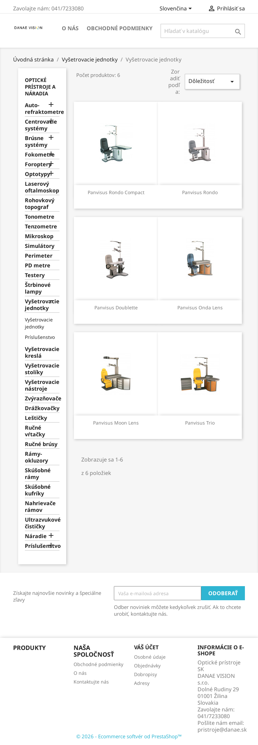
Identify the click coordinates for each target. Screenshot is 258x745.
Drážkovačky (42, 408)
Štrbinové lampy (38, 288)
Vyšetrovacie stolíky (42, 369)
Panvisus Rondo (200, 192)
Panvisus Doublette (116, 307)
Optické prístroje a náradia (40, 87)
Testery (35, 275)
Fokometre (40, 154)
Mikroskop (39, 236)
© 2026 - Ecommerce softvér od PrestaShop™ (129, 736)
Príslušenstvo (40, 337)
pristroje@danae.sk (222, 729)
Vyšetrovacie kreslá (42, 352)
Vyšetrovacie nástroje (42, 385)
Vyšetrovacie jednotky (42, 305)
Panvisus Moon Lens (116, 423)
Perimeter (38, 255)
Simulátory (39, 246)
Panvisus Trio (200, 423)
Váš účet (146, 647)
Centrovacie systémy (41, 125)
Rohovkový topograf (39, 204)
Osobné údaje (150, 657)
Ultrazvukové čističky (42, 523)
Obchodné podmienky (120, 28)
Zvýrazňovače (42, 398)
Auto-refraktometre (42, 109)
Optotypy (37, 174)
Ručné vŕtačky (35, 431)
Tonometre (39, 216)
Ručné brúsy (41, 444)
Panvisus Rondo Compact (116, 192)
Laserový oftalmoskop (42, 187)
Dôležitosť (212, 81)
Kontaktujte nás (91, 681)
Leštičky (36, 418)
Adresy (141, 683)
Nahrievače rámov (40, 507)
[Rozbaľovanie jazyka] (177, 9)
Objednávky (147, 665)
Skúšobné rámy (38, 474)
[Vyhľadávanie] (203, 31)
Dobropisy (145, 674)
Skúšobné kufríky (38, 490)
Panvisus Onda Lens (200, 307)
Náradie (36, 536)
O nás (70, 28)
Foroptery (38, 164)
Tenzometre (41, 226)
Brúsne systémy (36, 141)
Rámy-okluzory (36, 457)
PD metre (37, 265)
